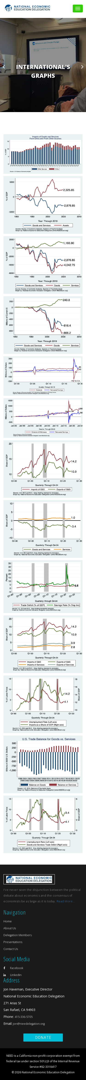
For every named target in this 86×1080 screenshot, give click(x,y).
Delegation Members (17, 935)
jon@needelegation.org (28, 1024)
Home (7, 921)
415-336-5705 (24, 1017)
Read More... (66, 901)
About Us (9, 928)
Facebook (13, 968)
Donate (43, 1037)
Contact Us (10, 949)
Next (82, 66)
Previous (4, 66)
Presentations (12, 942)
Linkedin (12, 975)
